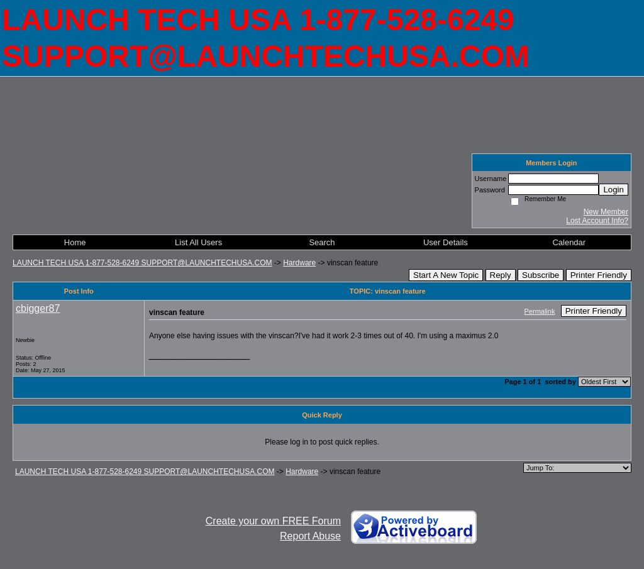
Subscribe (540, 275)
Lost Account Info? (597, 220)
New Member (606, 211)
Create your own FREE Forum (273, 521)
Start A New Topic (446, 275)
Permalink (540, 311)
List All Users (198, 242)
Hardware (299, 262)
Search (322, 242)
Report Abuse (310, 536)
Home (75, 242)
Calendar (569, 242)
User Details (445, 242)
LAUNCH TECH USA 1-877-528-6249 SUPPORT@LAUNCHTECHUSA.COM (142, 262)
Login (613, 189)
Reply (500, 275)
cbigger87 (38, 308)
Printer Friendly (598, 275)
